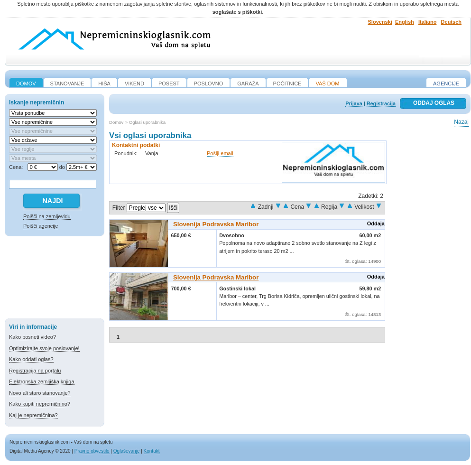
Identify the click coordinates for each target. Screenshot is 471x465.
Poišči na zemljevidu (47, 216)
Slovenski (380, 22)
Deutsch (451, 22)
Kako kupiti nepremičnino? (39, 404)
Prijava (353, 103)
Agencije (446, 83)
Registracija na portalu (35, 370)
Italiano (427, 22)
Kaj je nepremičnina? (33, 415)
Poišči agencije (40, 226)
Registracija (381, 103)
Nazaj (461, 122)
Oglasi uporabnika (147, 122)
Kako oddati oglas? (31, 359)
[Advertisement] (54, 279)
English (404, 22)
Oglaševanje (126, 451)
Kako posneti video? (32, 337)
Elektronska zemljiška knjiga (41, 381)
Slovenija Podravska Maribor (216, 224)
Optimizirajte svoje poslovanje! (44, 348)
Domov (116, 122)
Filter (118, 208)
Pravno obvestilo (92, 451)
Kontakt (152, 451)
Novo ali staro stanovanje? (40, 393)
